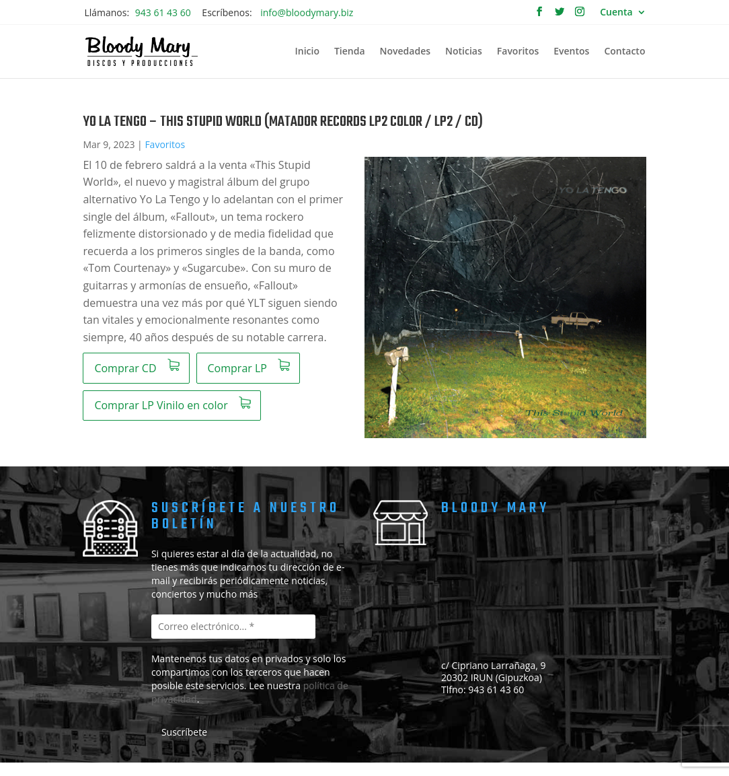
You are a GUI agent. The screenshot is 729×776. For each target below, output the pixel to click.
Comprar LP (237, 368)
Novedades (405, 51)
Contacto (624, 51)
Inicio (307, 51)
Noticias (463, 51)
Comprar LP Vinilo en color (160, 405)
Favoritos (518, 51)
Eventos (571, 51)
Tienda (349, 51)
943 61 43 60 (163, 12)
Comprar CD (125, 368)
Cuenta (616, 12)
